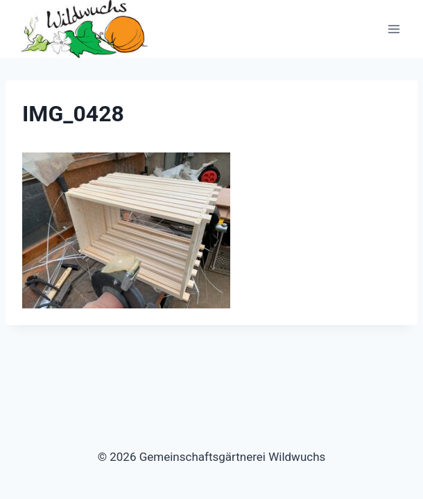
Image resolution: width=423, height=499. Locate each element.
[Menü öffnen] (393, 29)
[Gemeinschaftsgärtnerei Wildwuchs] (86, 29)
